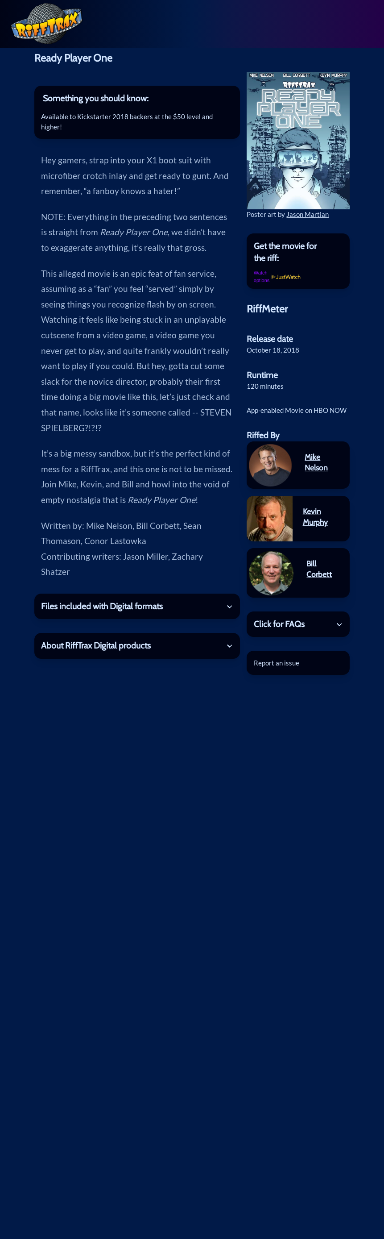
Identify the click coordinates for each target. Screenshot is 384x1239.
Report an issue (276, 663)
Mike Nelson (316, 462)
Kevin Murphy (315, 517)
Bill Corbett (319, 569)
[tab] (137, 99)
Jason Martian (307, 214)
